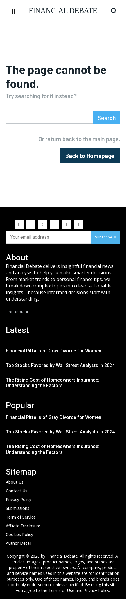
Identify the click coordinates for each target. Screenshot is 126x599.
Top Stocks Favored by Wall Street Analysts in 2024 (60, 365)
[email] (48, 237)
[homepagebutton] (90, 155)
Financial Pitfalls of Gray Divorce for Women (53, 351)
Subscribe (105, 237)
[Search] (106, 117)
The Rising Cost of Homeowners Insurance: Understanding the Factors (52, 382)
